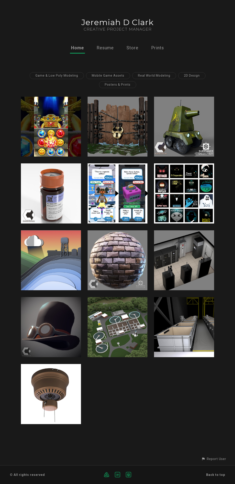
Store (132, 47)
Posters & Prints (117, 84)
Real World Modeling (154, 75)
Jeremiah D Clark (117, 22)
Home (77, 47)
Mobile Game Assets (108, 75)
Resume (105, 47)
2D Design (192, 75)
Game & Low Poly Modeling (56, 75)
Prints (157, 47)
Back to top (215, 475)
